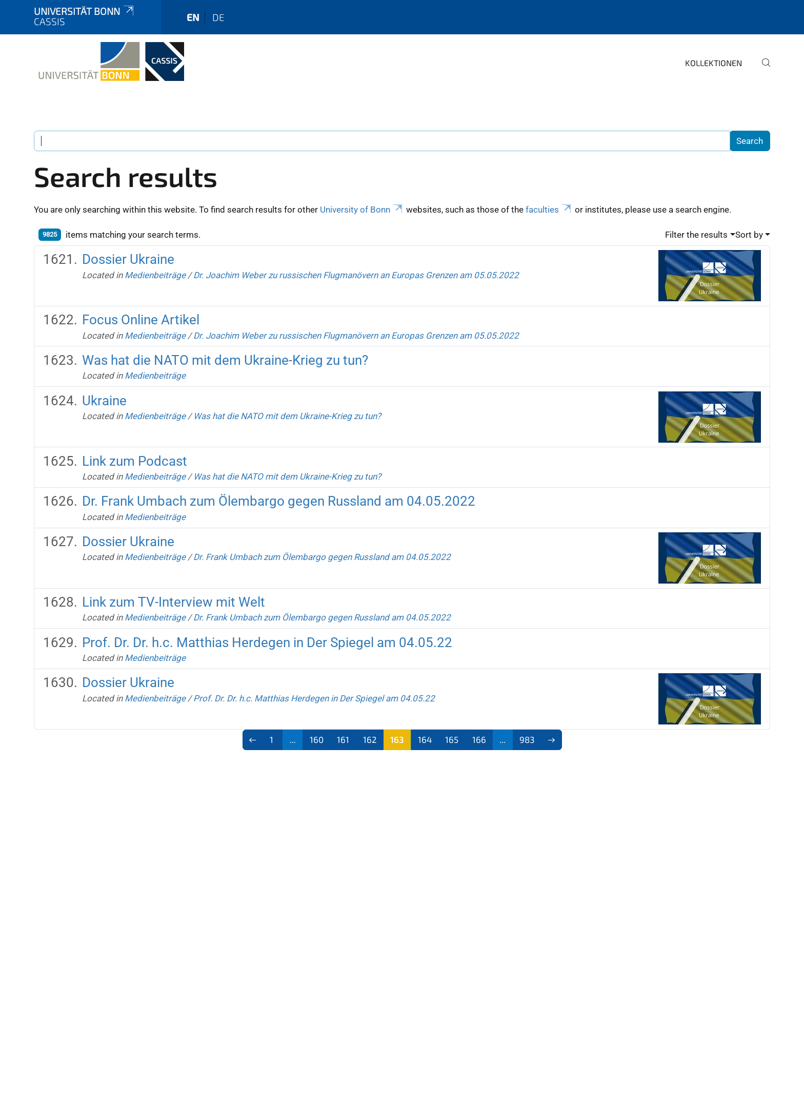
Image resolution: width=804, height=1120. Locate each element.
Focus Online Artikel (140, 319)
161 (343, 739)
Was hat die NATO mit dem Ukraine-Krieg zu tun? (225, 360)
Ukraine (104, 400)
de (218, 17)
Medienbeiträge (155, 275)
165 (451, 739)
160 (317, 739)
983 (526, 739)
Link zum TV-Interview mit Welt (173, 602)
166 (479, 739)
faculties (549, 209)
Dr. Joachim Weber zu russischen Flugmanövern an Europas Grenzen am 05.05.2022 (356, 275)
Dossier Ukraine (128, 259)
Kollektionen (713, 63)
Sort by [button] (749, 235)
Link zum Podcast (134, 461)
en (193, 17)
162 (370, 739)
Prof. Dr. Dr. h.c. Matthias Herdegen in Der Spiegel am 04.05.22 (267, 642)
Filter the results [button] (696, 235)
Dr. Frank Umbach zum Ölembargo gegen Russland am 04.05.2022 (278, 501)
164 (425, 739)
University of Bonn (362, 209)
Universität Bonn (84, 11)
